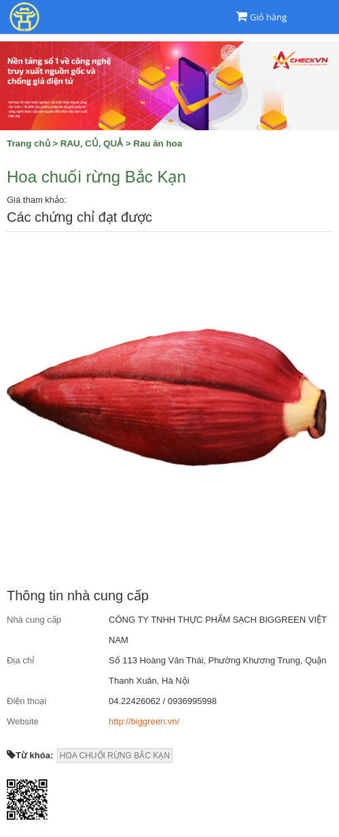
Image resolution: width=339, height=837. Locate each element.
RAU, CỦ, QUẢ (91, 143)
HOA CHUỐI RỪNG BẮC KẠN (115, 755)
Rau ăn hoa (157, 143)
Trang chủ (28, 143)
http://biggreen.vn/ (144, 721)
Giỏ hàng (268, 17)
